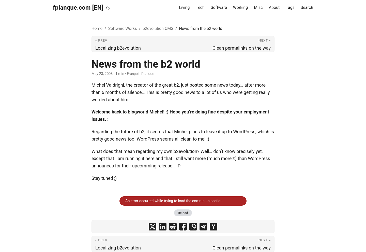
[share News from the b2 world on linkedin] (162, 226)
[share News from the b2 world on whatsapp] (193, 226)
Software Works (122, 28)
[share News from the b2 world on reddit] (173, 226)
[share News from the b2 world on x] (152, 226)
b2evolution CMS (158, 28)
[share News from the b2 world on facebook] (183, 226)
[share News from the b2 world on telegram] (203, 226)
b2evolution (185, 151)
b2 (176, 85)
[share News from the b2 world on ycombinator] (213, 226)
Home (97, 28)
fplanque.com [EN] (78, 7)
